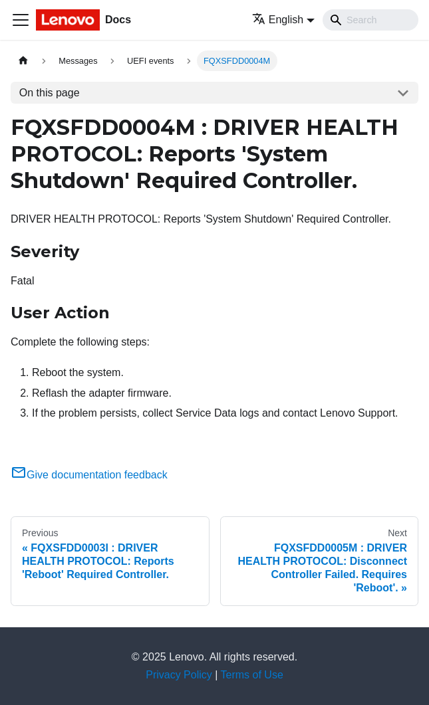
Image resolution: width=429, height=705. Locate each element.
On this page (49, 92)
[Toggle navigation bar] (21, 20)
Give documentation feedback (89, 474)
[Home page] (23, 60)
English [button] (277, 19)
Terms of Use (252, 674)
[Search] (370, 20)
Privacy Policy (179, 674)
